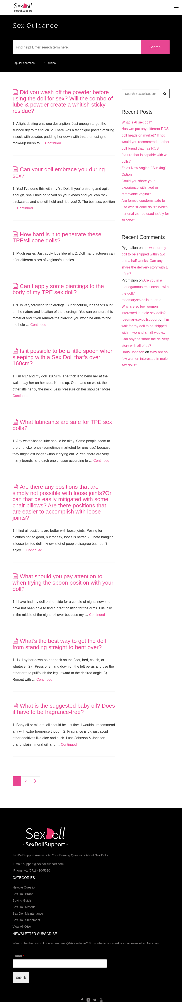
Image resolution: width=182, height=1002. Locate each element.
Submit (21, 977)
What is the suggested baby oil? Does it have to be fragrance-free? (64, 708)
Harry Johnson (133, 352)
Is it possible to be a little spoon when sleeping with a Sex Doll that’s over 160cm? (63, 357)
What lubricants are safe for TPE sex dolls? (62, 425)
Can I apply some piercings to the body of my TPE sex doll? (58, 289)
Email (18, 956)
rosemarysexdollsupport (140, 300)
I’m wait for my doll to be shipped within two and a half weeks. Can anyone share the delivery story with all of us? (145, 261)
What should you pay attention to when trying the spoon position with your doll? (63, 582)
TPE (43, 63)
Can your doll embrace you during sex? (59, 172)
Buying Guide (22, 900)
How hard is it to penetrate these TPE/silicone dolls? (57, 237)
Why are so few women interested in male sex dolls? (145, 358)
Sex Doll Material (24, 907)
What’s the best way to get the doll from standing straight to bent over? (59, 644)
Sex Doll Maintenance (28, 913)
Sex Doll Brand (23, 894)
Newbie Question (25, 887)
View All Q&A (22, 926)
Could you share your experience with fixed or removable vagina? (140, 187)
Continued (53, 143)
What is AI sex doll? (137, 122)
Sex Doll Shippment (26, 920)
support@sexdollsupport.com (43, 864)
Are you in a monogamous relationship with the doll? (145, 286)
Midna (52, 63)
